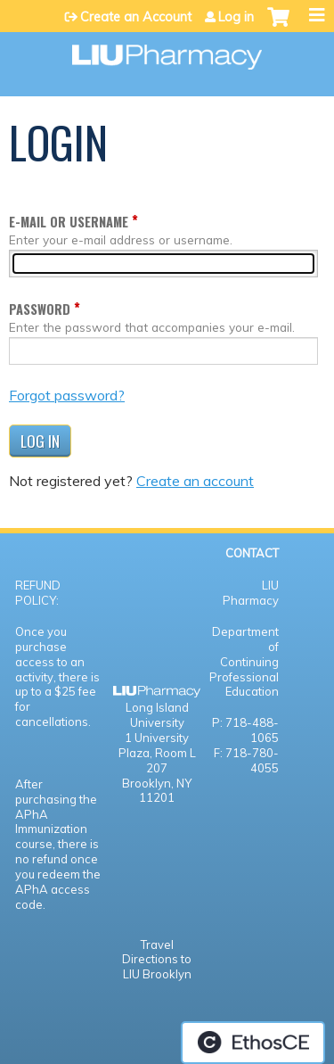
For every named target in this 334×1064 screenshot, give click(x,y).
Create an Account (135, 17)
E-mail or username (68, 221)
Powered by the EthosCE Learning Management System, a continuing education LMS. (253, 1042)
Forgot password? (67, 395)
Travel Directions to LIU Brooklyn (156, 959)
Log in (236, 17)
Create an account (195, 481)
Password (39, 309)
